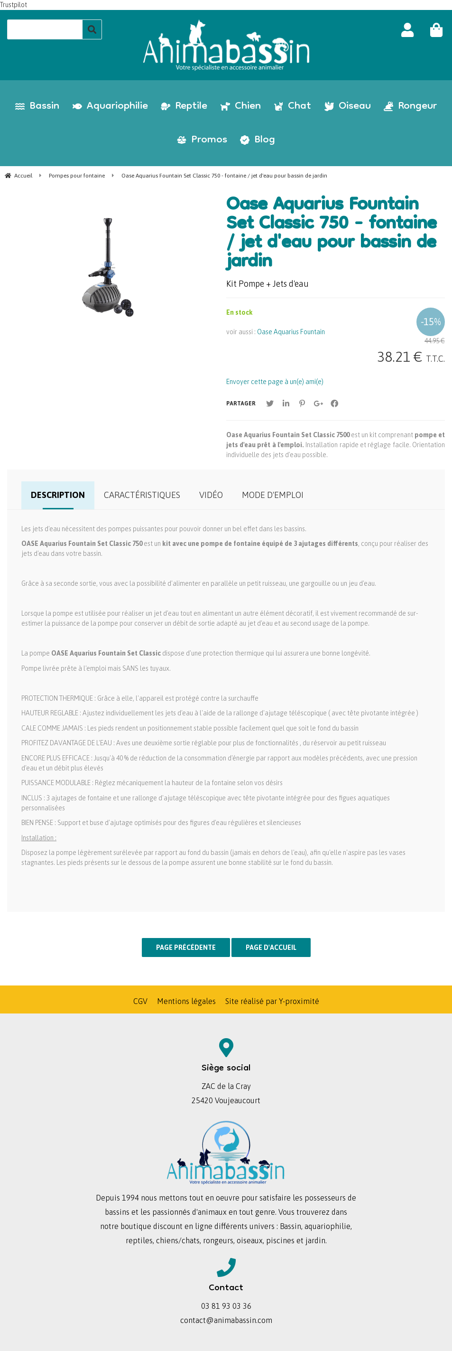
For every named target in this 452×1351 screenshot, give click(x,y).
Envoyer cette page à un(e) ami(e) (274, 381)
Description (58, 495)
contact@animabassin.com (226, 1320)
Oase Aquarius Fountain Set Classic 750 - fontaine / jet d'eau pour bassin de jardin (331, 234)
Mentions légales (186, 1001)
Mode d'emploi (273, 495)
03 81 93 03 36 (226, 1306)
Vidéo (211, 495)
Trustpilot (13, 5)
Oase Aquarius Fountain (291, 332)
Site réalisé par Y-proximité (272, 1001)
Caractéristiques (142, 495)
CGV (140, 1001)
